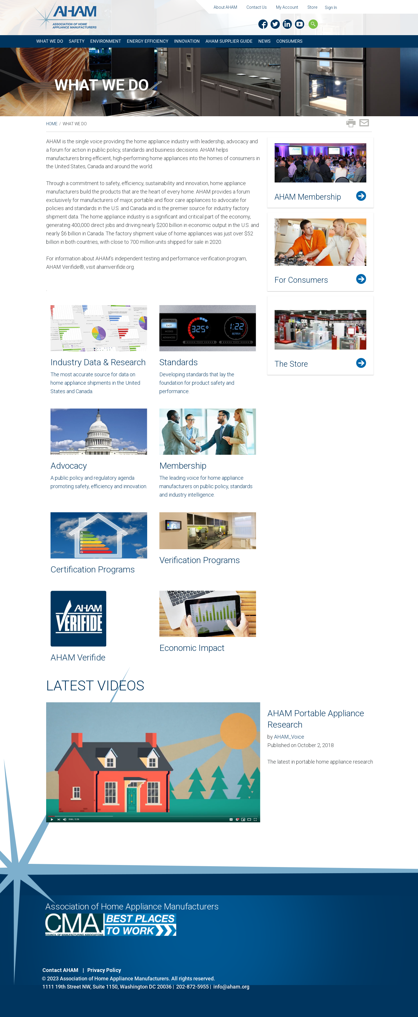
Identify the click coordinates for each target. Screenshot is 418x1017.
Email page (364, 122)
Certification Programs (93, 569)
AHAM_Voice (289, 737)
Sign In (331, 7)
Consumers (289, 41)
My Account (287, 7)
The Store (291, 364)
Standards (178, 362)
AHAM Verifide (78, 657)
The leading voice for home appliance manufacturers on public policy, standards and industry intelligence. (206, 486)
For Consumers (301, 280)
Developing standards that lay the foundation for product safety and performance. (196, 382)
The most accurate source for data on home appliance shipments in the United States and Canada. (95, 382)
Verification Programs (199, 560)
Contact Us (256, 7)
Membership (182, 466)
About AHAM (225, 7)
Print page (351, 123)
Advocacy (69, 466)
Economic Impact (192, 648)
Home (51, 123)
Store (312, 7)
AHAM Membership (308, 197)
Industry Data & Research (98, 362)
